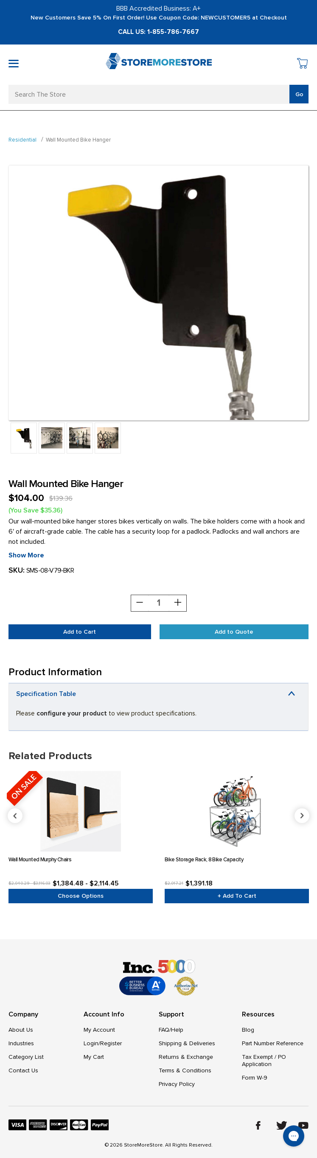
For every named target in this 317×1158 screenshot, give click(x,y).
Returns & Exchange (186, 1057)
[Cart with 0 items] (303, 64)
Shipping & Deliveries (187, 1043)
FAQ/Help (171, 1029)
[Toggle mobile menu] (13, 63)
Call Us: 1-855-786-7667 (158, 32)
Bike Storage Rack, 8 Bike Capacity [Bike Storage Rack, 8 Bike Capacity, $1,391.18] (204, 859)
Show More (26, 555)
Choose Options (81, 895)
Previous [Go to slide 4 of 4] (159, 815)
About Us (20, 1029)
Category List (26, 1057)
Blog (248, 1029)
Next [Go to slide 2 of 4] (302, 815)
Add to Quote (234, 631)
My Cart (94, 1057)
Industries (21, 1043)
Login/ (92, 1043)
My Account (99, 1029)
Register (111, 1043)
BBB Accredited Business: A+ (158, 8)
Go (299, 94)
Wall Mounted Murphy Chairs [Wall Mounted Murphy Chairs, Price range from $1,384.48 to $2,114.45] (39, 859)
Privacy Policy (177, 1084)
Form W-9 (254, 1077)
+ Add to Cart (237, 895)
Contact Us (23, 1070)
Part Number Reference (272, 1043)
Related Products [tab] (50, 756)
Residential (22, 139)
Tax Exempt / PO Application (264, 1060)
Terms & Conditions (185, 1070)
